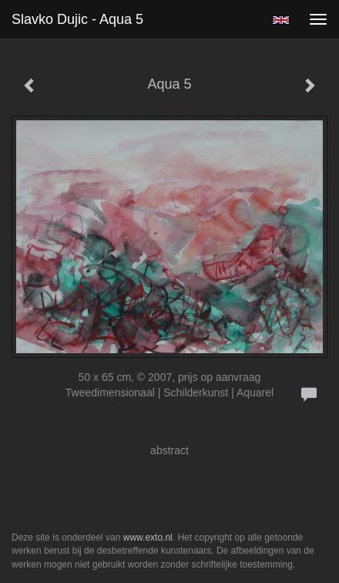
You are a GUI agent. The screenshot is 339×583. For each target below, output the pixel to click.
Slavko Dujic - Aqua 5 (77, 19)
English (281, 20)
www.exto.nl (148, 537)
